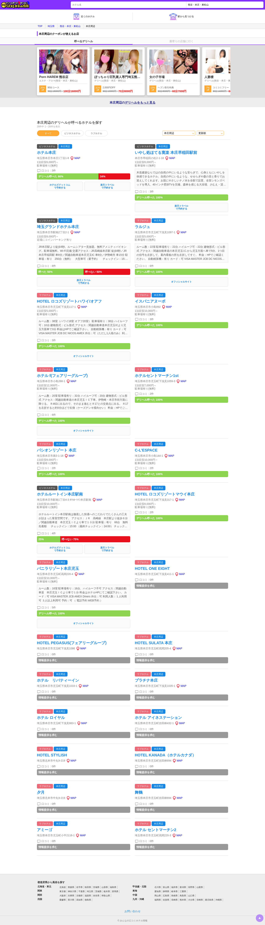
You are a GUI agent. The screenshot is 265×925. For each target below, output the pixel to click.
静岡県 (166, 891)
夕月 (41, 792)
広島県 (166, 895)
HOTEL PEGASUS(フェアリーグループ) (71, 643)
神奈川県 (72, 891)
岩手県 (79, 887)
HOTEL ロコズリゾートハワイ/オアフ (69, 301)
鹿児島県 (209, 900)
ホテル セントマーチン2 (155, 830)
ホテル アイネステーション (158, 717)
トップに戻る (259, 918)
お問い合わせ (132, 911)
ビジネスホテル (72, 133)
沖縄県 (218, 900)
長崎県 (174, 900)
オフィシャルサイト (181, 281)
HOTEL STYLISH (52, 755)
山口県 (191, 895)
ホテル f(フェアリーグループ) (62, 376)
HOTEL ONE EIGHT (152, 568)
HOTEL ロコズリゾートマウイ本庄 (165, 494)
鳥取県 (183, 895)
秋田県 (88, 887)
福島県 (113, 887)
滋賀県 (88, 895)
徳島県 (88, 900)
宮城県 (96, 887)
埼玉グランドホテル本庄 (58, 227)
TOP (40, 26)
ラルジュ (142, 227)
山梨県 (200, 887)
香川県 (71, 900)
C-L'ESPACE (146, 450)
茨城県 (98, 891)
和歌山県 (106, 895)
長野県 (191, 887)
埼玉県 (51, 26)
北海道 (62, 887)
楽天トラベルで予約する (107, 186)
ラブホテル (96, 133)
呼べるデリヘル (83, 41)
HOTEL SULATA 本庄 (153, 643)
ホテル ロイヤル (51, 717)
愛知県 (157, 891)
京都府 (79, 895)
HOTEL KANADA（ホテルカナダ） (165, 755)
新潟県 (183, 887)
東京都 (62, 891)
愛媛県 (62, 900)
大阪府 (62, 895)
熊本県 (183, 900)
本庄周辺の (132, 103)
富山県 (166, 887)
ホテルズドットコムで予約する (60, 186)
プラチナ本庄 (146, 680)
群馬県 (115, 891)
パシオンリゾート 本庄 (56, 450)
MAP (77, 158)
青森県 (71, 887)
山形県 (105, 887)
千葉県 (81, 891)
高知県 (79, 900)
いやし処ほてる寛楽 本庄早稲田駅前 (166, 152)
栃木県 (107, 891)
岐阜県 (174, 891)
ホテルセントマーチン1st (157, 376)
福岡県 (157, 900)
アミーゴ (44, 830)
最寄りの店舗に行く (181, 41)
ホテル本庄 (46, 152)
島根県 (174, 895)
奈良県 (96, 895)
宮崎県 (200, 900)
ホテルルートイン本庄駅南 (60, 494)
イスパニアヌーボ (150, 301)
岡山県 (157, 895)
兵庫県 (71, 895)
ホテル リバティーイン (58, 680)
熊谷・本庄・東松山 (70, 26)
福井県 (174, 887)
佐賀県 (166, 900)
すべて (48, 133)
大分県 (191, 900)
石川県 (157, 887)
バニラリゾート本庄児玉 (58, 568)
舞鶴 (138, 792)
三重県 (183, 891)
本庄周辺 (65, 146)
